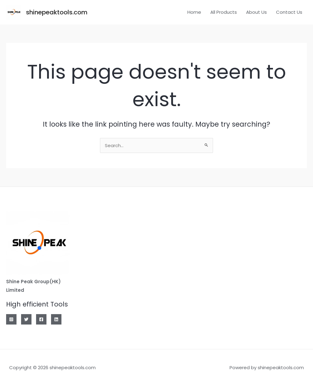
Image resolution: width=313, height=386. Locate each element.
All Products (223, 12)
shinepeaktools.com (56, 12)
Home (194, 12)
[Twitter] (26, 319)
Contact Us (289, 12)
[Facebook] (41, 319)
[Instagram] (11, 319)
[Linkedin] (56, 319)
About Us (256, 12)
